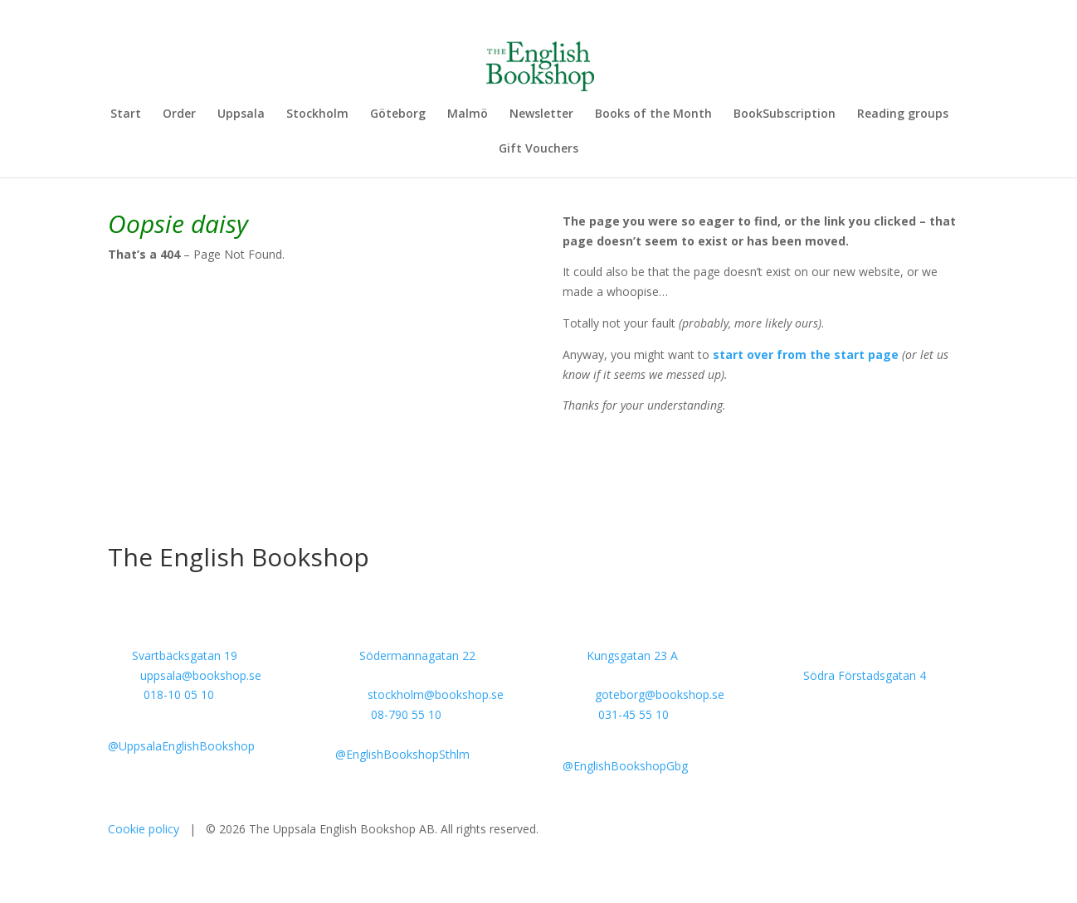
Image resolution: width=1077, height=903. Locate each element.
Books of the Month (653, 114)
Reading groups (902, 114)
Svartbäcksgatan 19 (184, 655)
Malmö (467, 114)
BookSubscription (784, 114)
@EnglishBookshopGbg (625, 766)
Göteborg (398, 114)
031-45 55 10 (633, 714)
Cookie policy (143, 829)
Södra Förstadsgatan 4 (864, 675)
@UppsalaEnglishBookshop (181, 746)
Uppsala (241, 114)
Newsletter (541, 114)
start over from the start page (806, 354)
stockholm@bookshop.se (436, 694)
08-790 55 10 (406, 714)
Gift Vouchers (538, 149)
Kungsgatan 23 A (632, 655)
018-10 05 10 (179, 694)
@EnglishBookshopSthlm (402, 754)
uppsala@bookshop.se (200, 675)
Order (179, 114)
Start (125, 114)
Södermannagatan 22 (417, 655)
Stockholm (317, 114)
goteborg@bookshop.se (659, 694)
